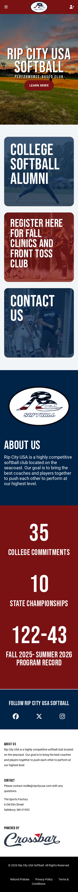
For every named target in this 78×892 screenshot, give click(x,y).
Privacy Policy (44, 879)
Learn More (39, 85)
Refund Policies (19, 879)
